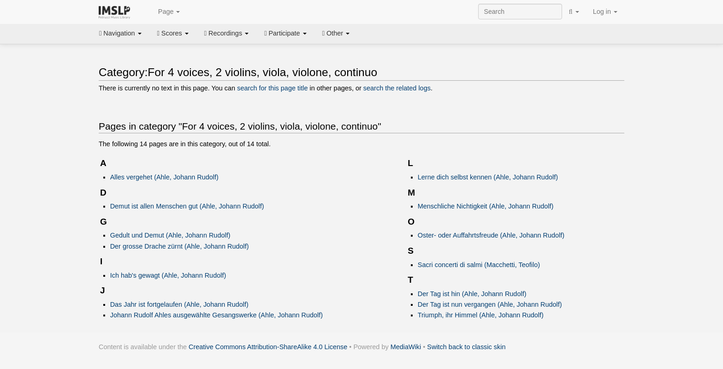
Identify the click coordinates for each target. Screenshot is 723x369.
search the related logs (397, 88)
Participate (285, 33)
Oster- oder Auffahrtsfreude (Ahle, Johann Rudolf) (491, 235)
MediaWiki (406, 347)
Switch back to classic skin (466, 347)
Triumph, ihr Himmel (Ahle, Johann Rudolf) (481, 315)
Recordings (226, 33)
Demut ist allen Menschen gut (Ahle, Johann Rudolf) (187, 206)
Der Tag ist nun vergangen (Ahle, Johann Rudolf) (490, 304)
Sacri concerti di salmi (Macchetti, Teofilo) (479, 264)
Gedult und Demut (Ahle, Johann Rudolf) (170, 235)
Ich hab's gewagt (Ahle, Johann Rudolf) (168, 275)
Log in (605, 11)
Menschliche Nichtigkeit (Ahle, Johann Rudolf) (486, 206)
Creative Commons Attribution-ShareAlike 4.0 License (268, 347)
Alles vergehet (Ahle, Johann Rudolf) (164, 177)
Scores (173, 33)
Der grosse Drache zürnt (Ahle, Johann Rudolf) (179, 246)
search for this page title (272, 88)
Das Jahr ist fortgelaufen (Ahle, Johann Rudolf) (179, 304)
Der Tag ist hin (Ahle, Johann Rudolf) (472, 294)
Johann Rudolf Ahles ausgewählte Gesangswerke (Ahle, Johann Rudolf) (216, 315)
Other (336, 33)
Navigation (120, 33)
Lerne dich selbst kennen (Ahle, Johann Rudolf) (488, 177)
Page (164, 12)
